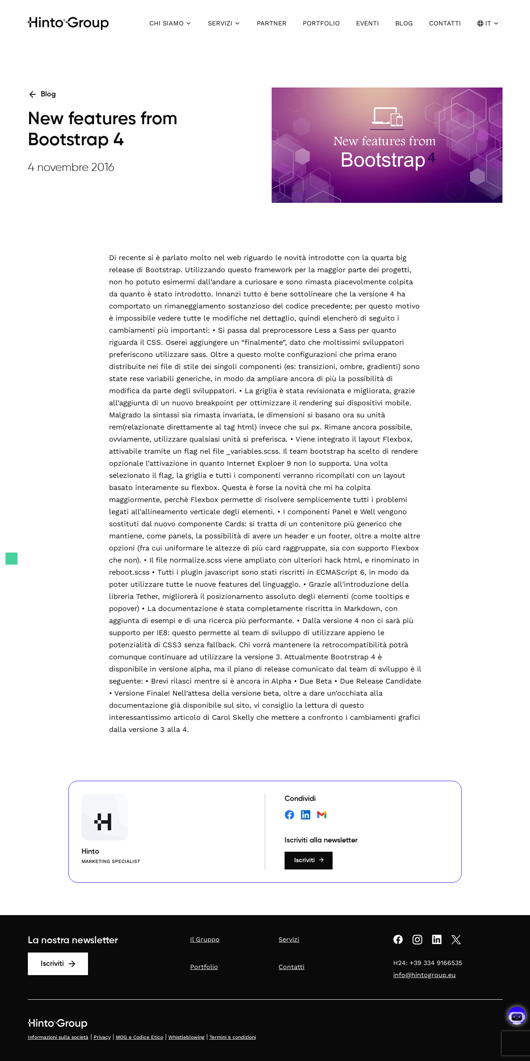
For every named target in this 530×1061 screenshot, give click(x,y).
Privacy (102, 1037)
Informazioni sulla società (58, 1037)
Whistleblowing (186, 1037)
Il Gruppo (205, 939)
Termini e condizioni (232, 1037)
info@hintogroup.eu (424, 975)
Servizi (289, 939)
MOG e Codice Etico (139, 1037)
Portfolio (204, 967)
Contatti (291, 967)
